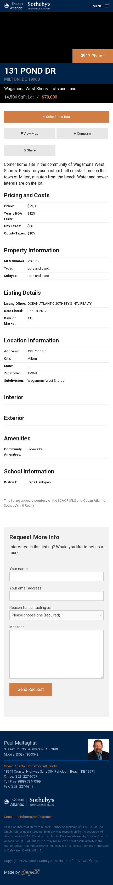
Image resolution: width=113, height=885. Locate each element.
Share (30, 150)
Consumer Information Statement (29, 817)
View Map (29, 133)
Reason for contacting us (30, 607)
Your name (18, 569)
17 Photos (93, 55)
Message (17, 627)
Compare (82, 133)
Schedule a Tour (56, 117)
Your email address (25, 588)
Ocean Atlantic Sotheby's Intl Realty (30, 766)
